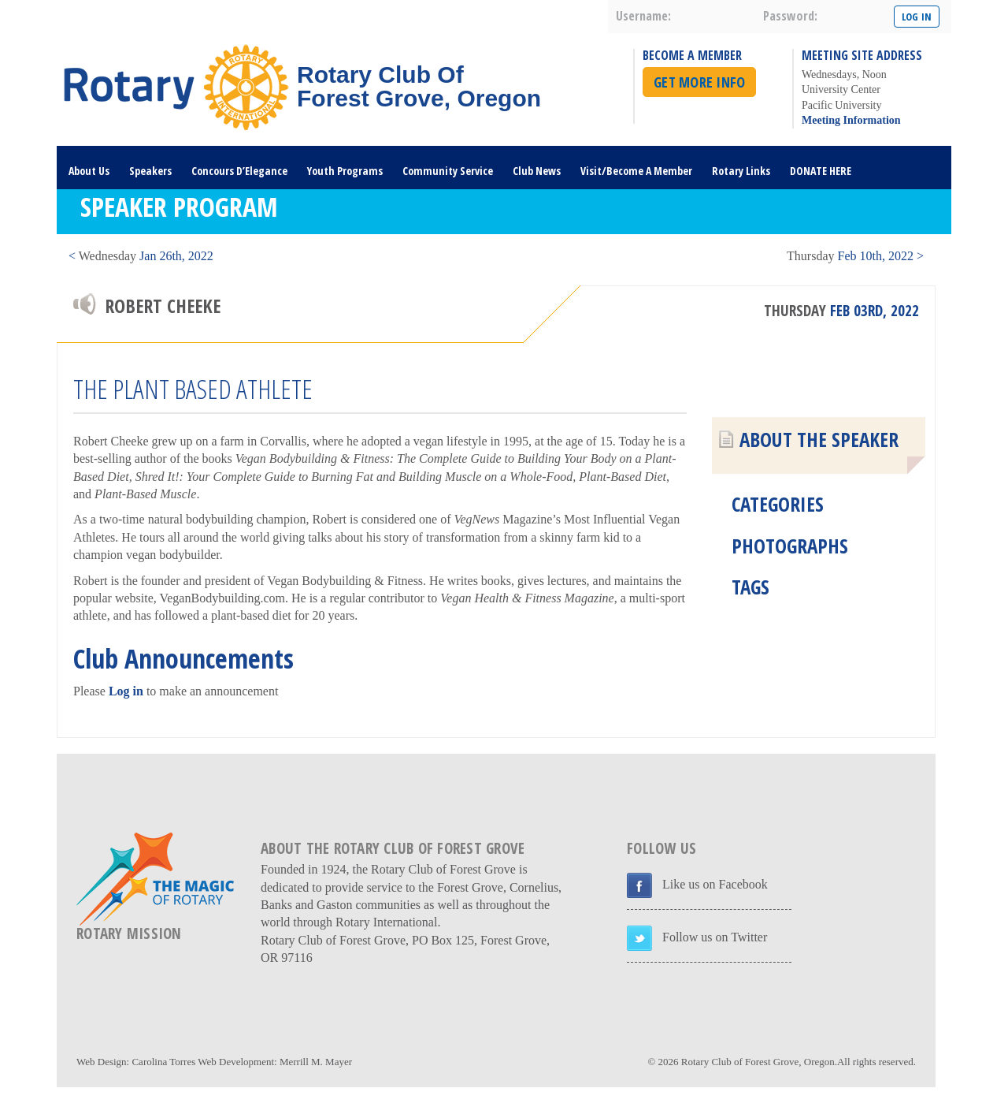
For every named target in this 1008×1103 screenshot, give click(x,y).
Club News (537, 170)
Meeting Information (851, 120)
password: (790, 15)
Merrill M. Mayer (316, 1062)
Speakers (150, 170)
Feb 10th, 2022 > (855, 256)
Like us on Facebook (715, 884)
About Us (89, 170)
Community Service (447, 170)
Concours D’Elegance (239, 170)
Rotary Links (741, 170)
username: (643, 15)
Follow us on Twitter (714, 937)
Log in (126, 691)
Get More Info (699, 82)
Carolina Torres (163, 1062)
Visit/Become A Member (636, 170)
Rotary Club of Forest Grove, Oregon (758, 1062)
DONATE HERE (820, 170)
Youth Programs (345, 170)
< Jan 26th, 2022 (141, 256)
